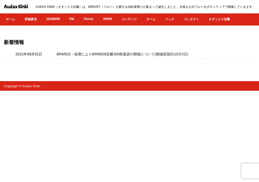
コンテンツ (129, 19)
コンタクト (191, 19)
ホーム (10, 19)
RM (71, 19)
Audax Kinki (16, 7)
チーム (151, 19)
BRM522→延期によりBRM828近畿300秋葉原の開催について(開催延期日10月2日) (122, 54)
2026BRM (53, 19)
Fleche (88, 19)
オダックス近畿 (219, 19)
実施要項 (31, 19)
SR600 (107, 19)
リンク (169, 19)
